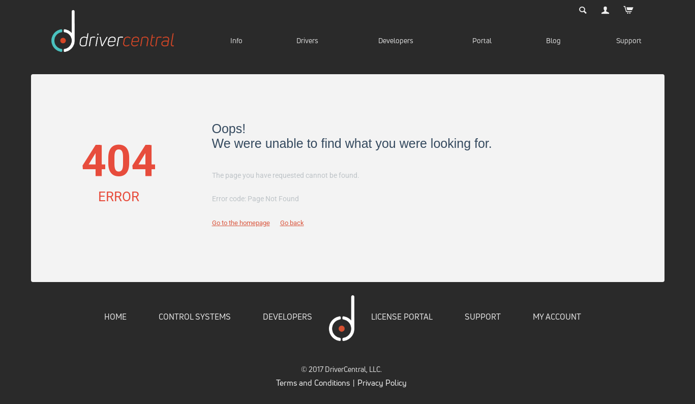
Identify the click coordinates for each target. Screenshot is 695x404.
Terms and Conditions (313, 382)
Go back (292, 223)
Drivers (307, 40)
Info (236, 40)
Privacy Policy (382, 382)
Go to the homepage (241, 223)
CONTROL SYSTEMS (195, 316)
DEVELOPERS (287, 316)
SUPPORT (483, 316)
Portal (482, 40)
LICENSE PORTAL (402, 316)
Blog (553, 40)
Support (629, 40)
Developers (395, 40)
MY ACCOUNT (557, 316)
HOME (115, 316)
